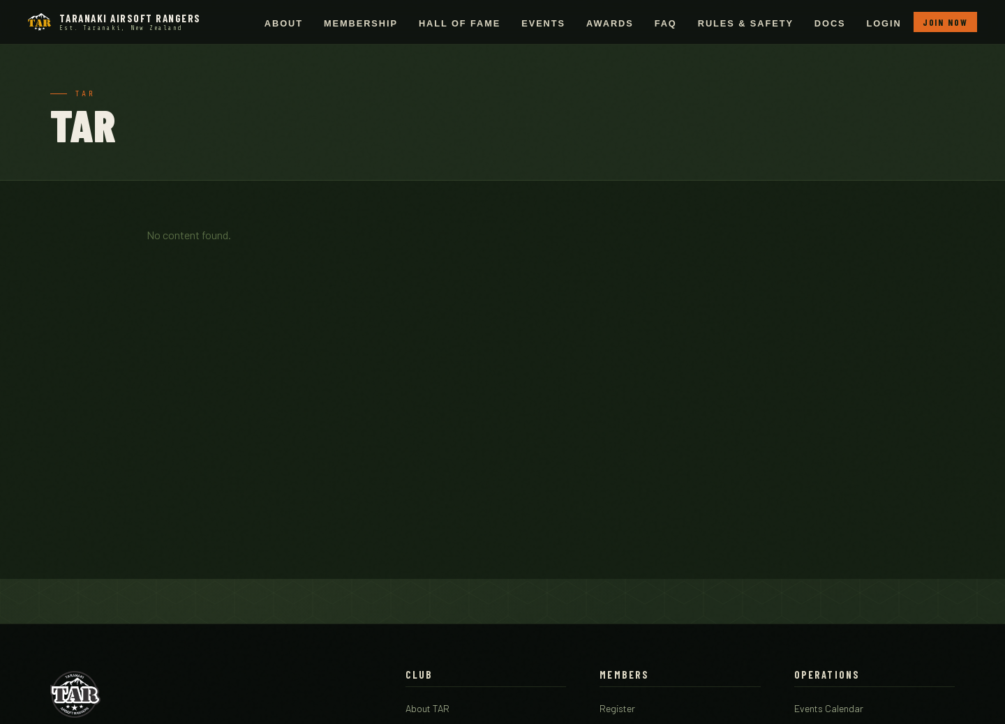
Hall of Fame (459, 23)
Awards (610, 23)
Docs (830, 23)
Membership (361, 23)
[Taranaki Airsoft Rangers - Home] (114, 22)
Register (617, 708)
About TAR (427, 708)
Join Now (945, 22)
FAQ (666, 23)
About (284, 23)
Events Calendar (828, 708)
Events (543, 23)
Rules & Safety (746, 23)
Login (884, 23)
